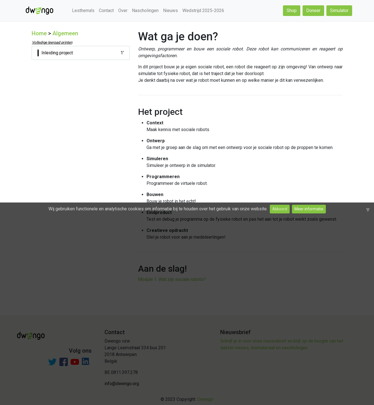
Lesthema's (83, 10)
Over (122, 10)
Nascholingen (145, 10)
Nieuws (170, 10)
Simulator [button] (339, 10)
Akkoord (279, 209)
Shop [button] (292, 10)
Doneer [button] (313, 10)
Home (39, 33)
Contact (106, 10)
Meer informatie (308, 209)
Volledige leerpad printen (52, 42)
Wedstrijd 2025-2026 (203, 10)
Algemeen (65, 33)
